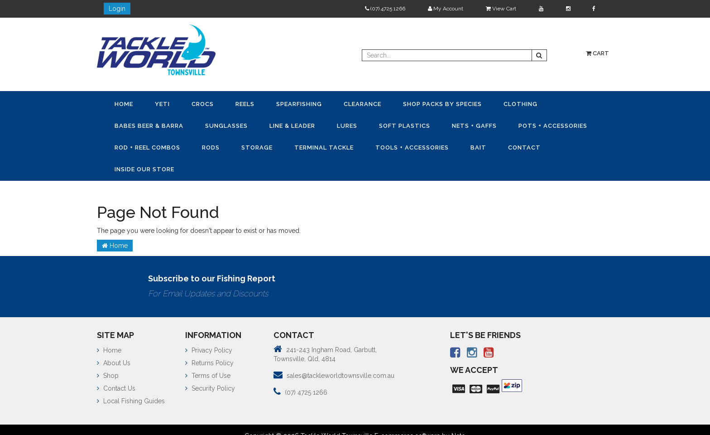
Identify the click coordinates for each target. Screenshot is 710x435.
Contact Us (116, 388)
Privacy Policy (208, 350)
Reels (244, 104)
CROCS (203, 104)
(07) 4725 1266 (385, 8)
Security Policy (210, 388)
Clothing (520, 104)
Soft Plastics (404, 125)
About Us (113, 363)
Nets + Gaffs (474, 125)
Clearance (362, 104)
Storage (257, 147)
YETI (162, 104)
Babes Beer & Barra (149, 125)
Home (124, 104)
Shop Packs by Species (442, 104)
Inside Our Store (144, 169)
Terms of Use (207, 375)
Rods (211, 147)
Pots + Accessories (552, 125)
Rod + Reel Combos (147, 147)
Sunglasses (226, 125)
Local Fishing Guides (131, 401)
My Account (445, 8)
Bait (478, 147)
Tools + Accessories (412, 147)
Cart (597, 53)
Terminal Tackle (324, 147)
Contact (524, 147)
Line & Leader (292, 125)
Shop (108, 375)
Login (117, 8)
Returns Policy (209, 363)
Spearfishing (299, 104)
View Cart (501, 8)
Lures (347, 125)
